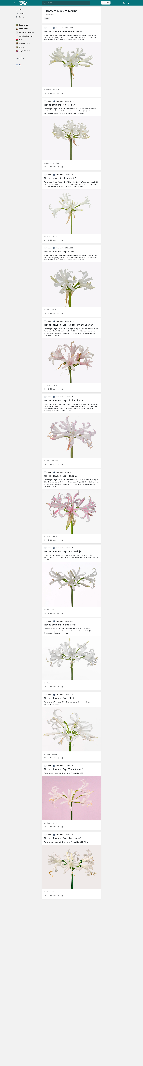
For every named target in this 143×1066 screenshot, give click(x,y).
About (18, 58)
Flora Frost (58, 28)
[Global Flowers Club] (24, 3)
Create (105, 3)
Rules (23, 58)
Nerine (47, 18)
